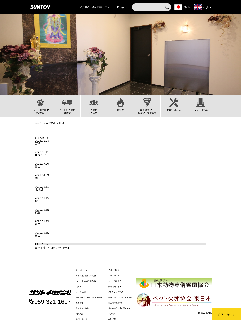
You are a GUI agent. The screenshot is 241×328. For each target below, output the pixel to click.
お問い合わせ (226, 314)
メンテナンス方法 (115, 292)
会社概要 (97, 7)
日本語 (187, 7)
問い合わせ (123, 7)
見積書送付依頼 (82, 308)
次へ (46, 244)
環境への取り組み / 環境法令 (120, 297)
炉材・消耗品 (113, 270)
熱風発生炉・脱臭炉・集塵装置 (89, 297)
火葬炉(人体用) (82, 292)
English (207, 7)
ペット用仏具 (113, 276)
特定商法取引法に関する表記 (120, 308)
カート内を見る (114, 281)
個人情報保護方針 (115, 303)
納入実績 (84, 7)
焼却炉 (78, 286)
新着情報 (79, 303)
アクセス (109, 7)
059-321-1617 (52, 302)
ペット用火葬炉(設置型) (86, 276)
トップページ (81, 270)
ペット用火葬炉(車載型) (86, 281)
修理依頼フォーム (115, 286)
